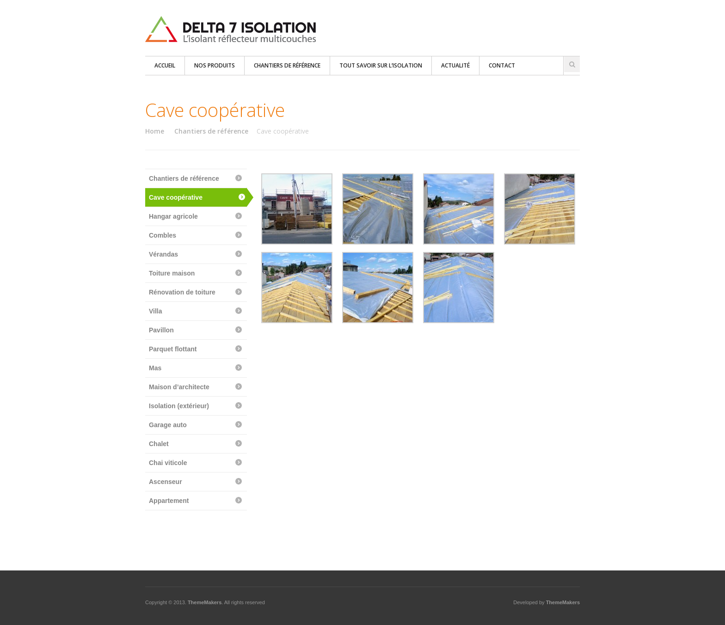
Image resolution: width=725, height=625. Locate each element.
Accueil (164, 65)
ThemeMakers (204, 602)
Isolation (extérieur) (179, 406)
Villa (155, 311)
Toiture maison (172, 273)
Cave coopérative (176, 197)
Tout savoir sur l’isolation (380, 65)
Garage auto (168, 425)
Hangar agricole (173, 216)
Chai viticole (168, 462)
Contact (502, 65)
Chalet (159, 443)
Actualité (455, 65)
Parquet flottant (173, 349)
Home (154, 131)
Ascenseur (165, 481)
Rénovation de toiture (182, 292)
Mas (155, 368)
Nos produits (214, 65)
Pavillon (161, 330)
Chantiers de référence (287, 65)
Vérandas (163, 254)
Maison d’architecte (179, 387)
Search (572, 64)
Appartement (169, 500)
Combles (162, 235)
